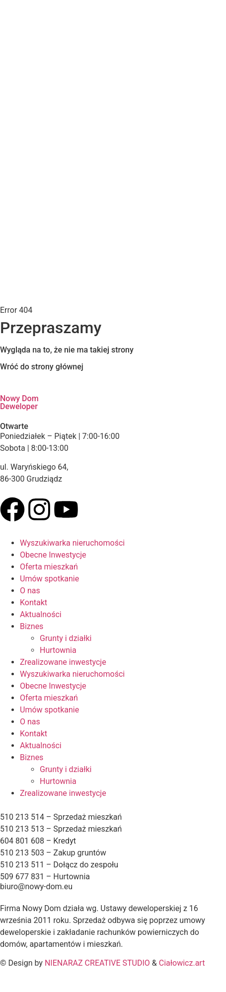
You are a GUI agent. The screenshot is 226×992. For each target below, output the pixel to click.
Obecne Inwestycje (53, 555)
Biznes (31, 626)
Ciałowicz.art (182, 963)
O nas (30, 590)
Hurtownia (58, 650)
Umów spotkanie (49, 578)
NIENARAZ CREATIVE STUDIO (97, 963)
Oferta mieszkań (49, 566)
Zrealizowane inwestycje (63, 662)
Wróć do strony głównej (41, 366)
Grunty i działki (66, 638)
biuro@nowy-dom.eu (36, 886)
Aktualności (41, 614)
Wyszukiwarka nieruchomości (72, 543)
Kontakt (33, 602)
